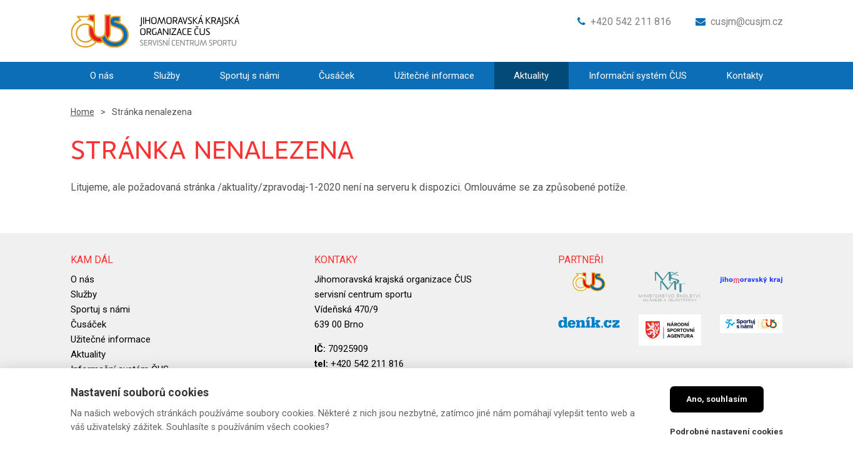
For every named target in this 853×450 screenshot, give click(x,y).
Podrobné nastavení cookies (726, 431)
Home (82, 112)
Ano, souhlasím (716, 399)
